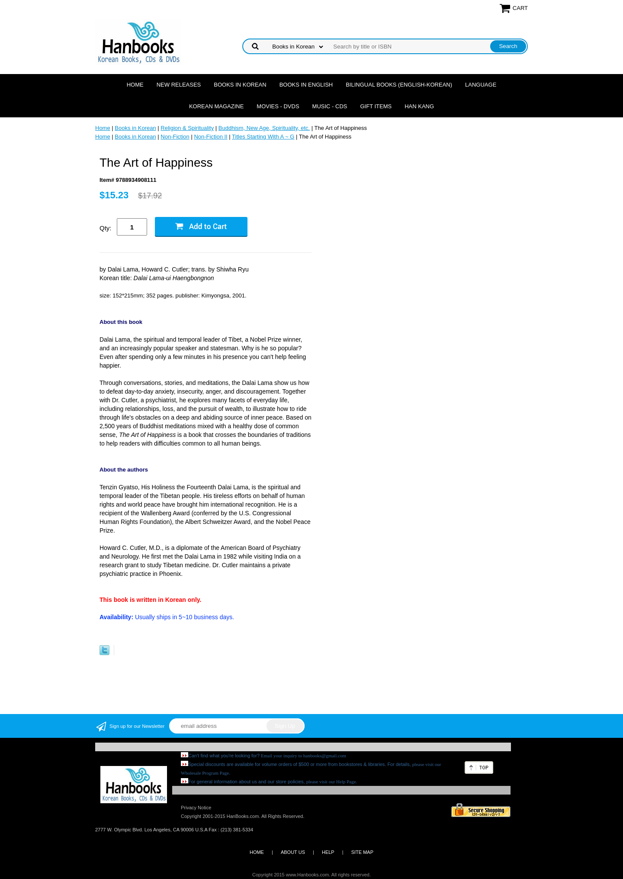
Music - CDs (329, 106)
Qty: (106, 228)
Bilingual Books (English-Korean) (399, 84)
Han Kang (419, 106)
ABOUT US (293, 852)
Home (135, 84)
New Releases (179, 84)
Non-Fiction (175, 136)
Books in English (306, 84)
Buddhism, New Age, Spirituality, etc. (264, 128)
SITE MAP (362, 852)
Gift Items (376, 106)
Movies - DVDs (278, 106)
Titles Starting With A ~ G (263, 136)
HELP (328, 852)
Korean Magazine (216, 106)
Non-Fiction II (210, 136)
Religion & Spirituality (187, 128)
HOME (257, 852)
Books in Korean (240, 84)
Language (480, 84)
